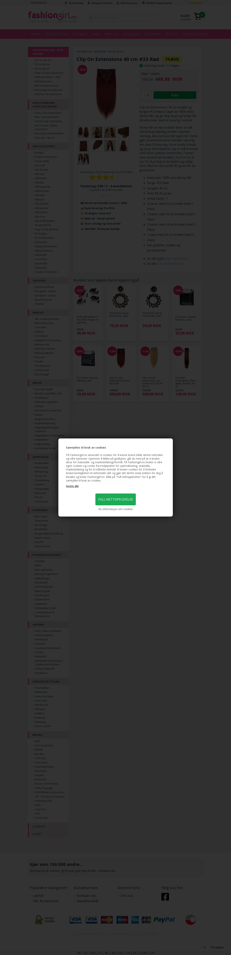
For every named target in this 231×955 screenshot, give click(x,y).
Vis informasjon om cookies (115, 509)
